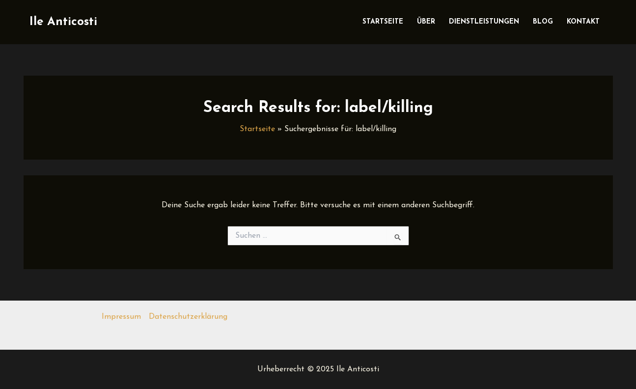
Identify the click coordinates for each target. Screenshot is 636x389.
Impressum (121, 317)
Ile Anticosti (63, 22)
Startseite (382, 22)
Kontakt (583, 22)
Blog (543, 22)
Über (426, 22)
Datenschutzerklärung (188, 317)
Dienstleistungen (484, 22)
